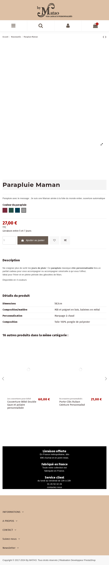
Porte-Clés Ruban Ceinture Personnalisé (72, 403)
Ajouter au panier (33, 240)
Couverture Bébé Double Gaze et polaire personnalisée (21, 404)
